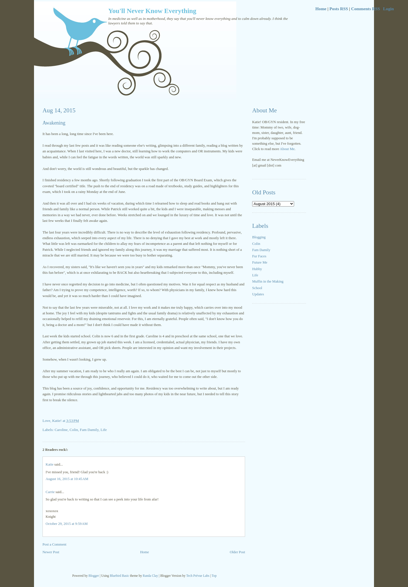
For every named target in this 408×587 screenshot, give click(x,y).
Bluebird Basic (119, 575)
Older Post (237, 552)
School (257, 288)
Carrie (50, 492)
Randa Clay (150, 575)
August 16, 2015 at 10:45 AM (67, 479)
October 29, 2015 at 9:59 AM (67, 524)
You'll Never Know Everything (152, 10)
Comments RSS (365, 8)
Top (214, 575)
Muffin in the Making (267, 281)
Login (388, 8)
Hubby (257, 269)
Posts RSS (339, 8)
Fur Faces (259, 256)
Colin (256, 244)
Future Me (259, 262)
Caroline (61, 430)
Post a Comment (54, 544)
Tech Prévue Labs (197, 575)
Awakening (53, 123)
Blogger (93, 575)
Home (320, 8)
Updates (258, 294)
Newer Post (50, 552)
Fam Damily (261, 250)
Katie (50, 464)
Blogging (258, 237)
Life (255, 275)
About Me (287, 149)
